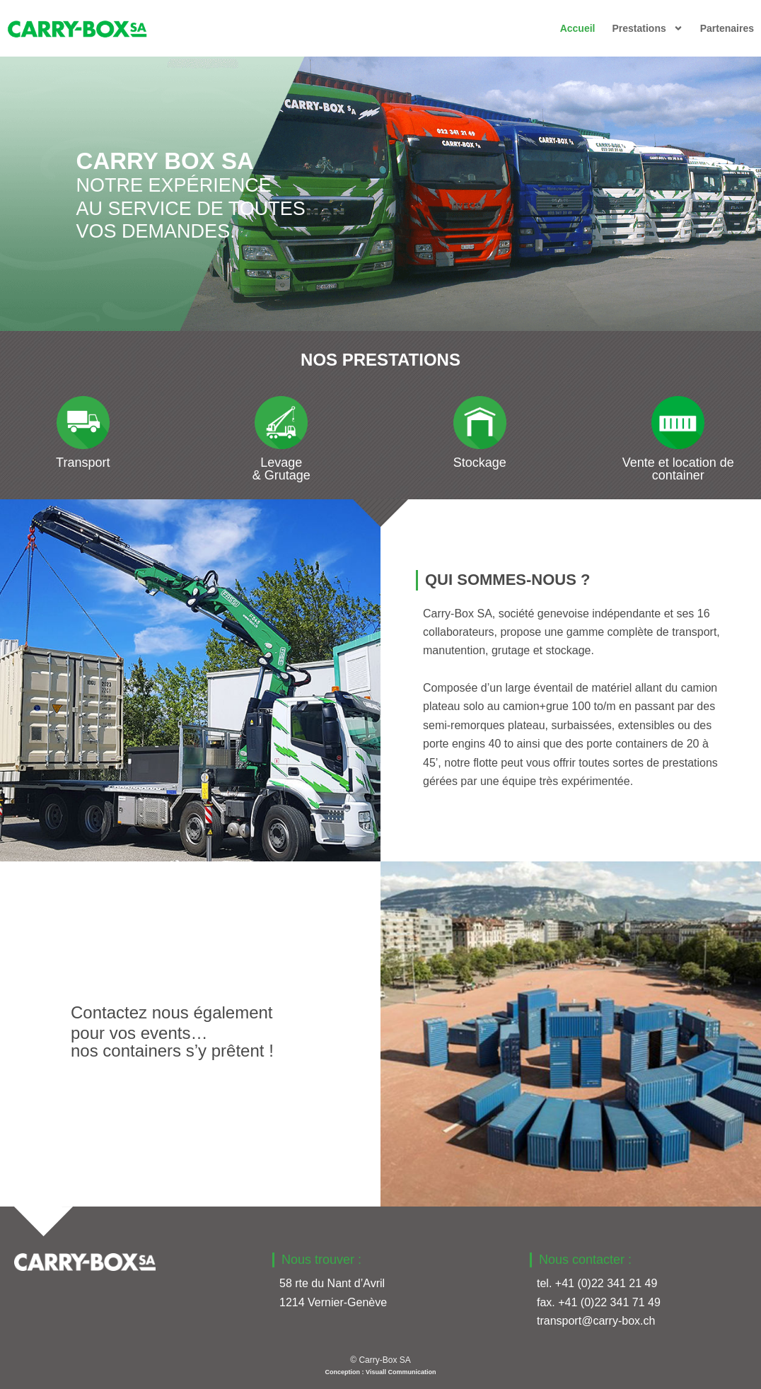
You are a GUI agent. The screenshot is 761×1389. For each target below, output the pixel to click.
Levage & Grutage (281, 468)
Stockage (479, 462)
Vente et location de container (678, 468)
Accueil (578, 28)
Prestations (647, 28)
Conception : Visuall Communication (380, 1372)
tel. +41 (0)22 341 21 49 (597, 1283)
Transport (83, 462)
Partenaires (727, 28)
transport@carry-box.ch (596, 1321)
